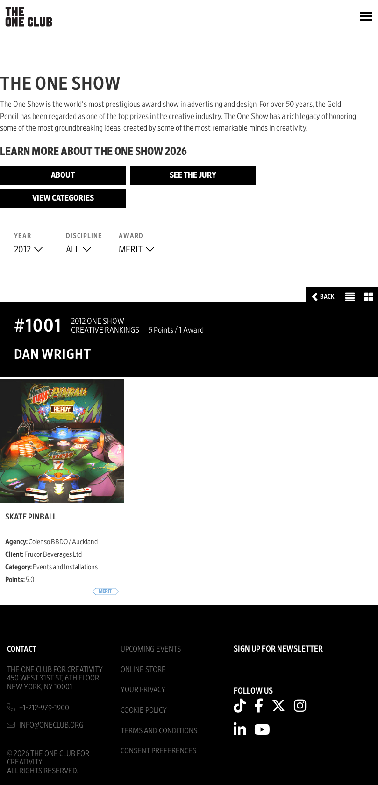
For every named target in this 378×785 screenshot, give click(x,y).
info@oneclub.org (51, 725)
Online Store (143, 669)
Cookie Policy (144, 710)
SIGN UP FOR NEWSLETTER (278, 649)
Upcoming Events (151, 649)
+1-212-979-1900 (44, 708)
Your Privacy (143, 690)
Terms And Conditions (159, 731)
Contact (21, 649)
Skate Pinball (31, 517)
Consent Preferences (158, 751)
